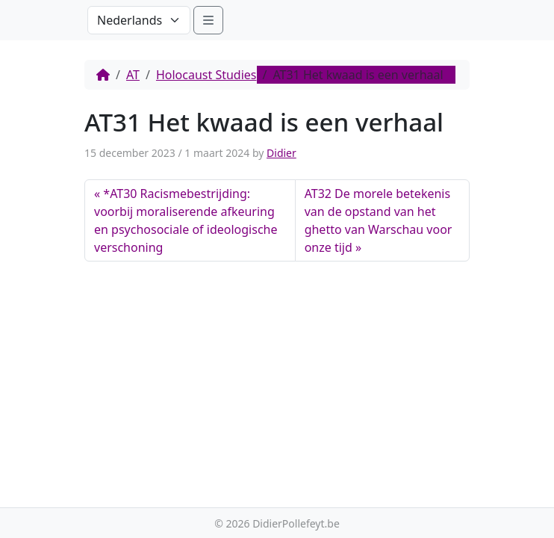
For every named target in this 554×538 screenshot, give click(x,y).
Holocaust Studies (206, 75)
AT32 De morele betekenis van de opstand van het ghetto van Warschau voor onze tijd (378, 220)
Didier (281, 153)
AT (133, 75)
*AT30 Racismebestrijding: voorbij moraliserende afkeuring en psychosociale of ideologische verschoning (185, 220)
